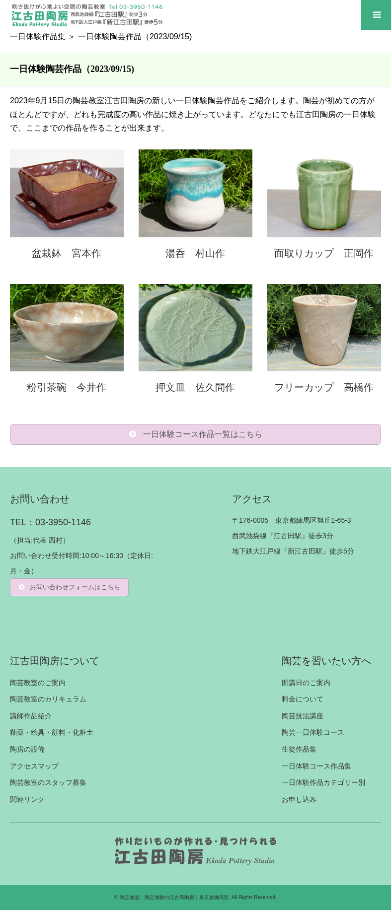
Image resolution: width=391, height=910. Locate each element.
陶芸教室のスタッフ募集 (48, 782)
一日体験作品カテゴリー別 (323, 782)
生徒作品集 (299, 749)
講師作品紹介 (31, 716)
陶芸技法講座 (302, 716)
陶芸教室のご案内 (38, 683)
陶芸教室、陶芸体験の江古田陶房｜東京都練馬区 (174, 897)
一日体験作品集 (38, 36)
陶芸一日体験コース (313, 732)
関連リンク (27, 799)
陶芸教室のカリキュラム (48, 699)
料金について (302, 699)
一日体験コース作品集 (316, 766)
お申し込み (299, 799)
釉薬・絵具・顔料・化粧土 (51, 732)
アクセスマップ (34, 766)
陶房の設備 (27, 749)
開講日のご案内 (306, 683)
